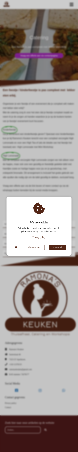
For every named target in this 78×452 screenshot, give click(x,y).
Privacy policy (39, 237)
